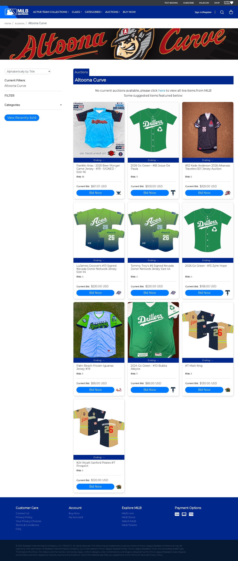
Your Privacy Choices (28, 521)
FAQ (18, 528)
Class (76, 11)
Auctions (111, 11)
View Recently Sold (21, 117)
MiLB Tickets (129, 524)
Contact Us (22, 513)
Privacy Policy (24, 517)
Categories (93, 11)
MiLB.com (204, 3)
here (161, 90)
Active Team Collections (50, 11)
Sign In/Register (203, 12)
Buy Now (129, 11)
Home (7, 23)
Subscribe (188, 3)
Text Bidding (171, 3)
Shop (217, 3)
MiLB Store (128, 517)
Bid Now (95, 193)
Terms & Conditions (27, 524)
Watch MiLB (129, 521)
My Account (76, 517)
